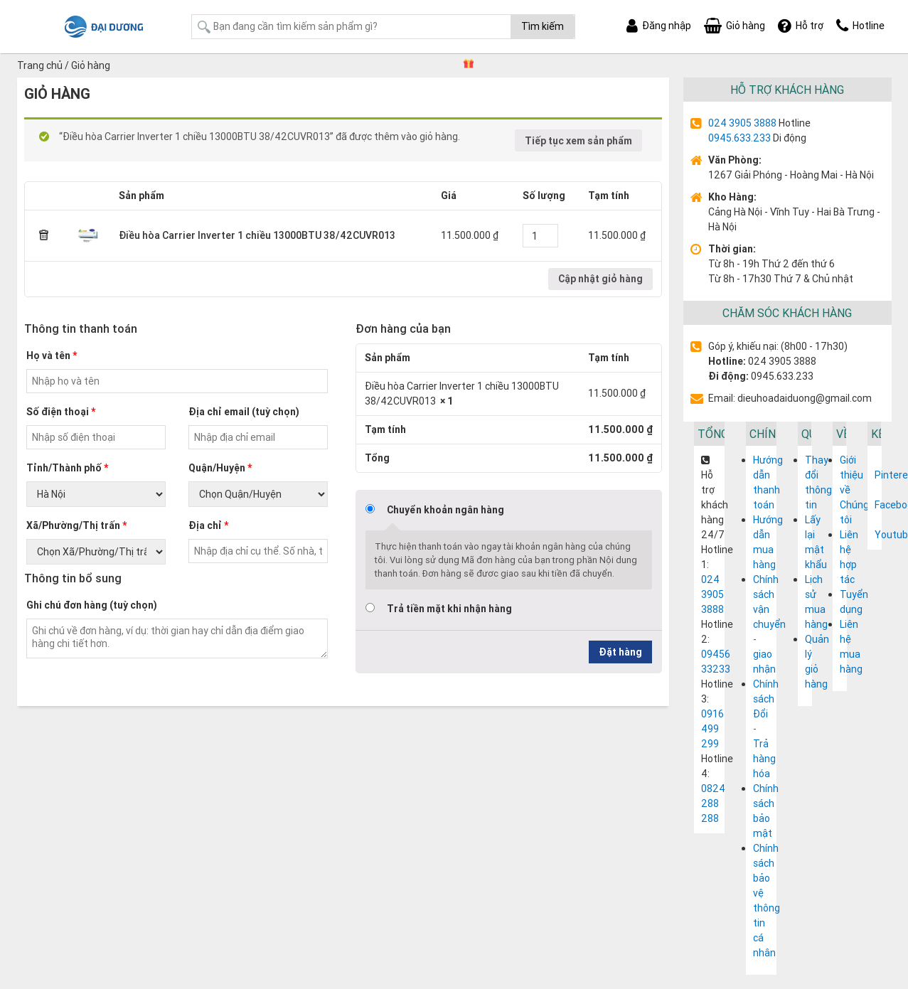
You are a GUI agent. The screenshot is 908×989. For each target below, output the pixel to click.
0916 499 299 (712, 728)
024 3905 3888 (742, 123)
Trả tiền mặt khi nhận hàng (449, 608)
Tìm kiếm (542, 26)
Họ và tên (51, 355)
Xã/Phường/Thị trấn (76, 525)
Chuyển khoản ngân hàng (445, 509)
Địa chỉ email (243, 411)
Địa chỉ (208, 525)
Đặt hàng (620, 652)
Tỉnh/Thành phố (67, 467)
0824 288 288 (713, 803)
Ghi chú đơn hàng (91, 605)
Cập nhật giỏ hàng (600, 278)
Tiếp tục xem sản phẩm (578, 140)
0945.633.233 (739, 138)
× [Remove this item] (44, 236)
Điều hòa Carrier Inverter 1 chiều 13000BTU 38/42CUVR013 (257, 235)
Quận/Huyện (220, 467)
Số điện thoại (60, 411)
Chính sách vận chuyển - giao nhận (769, 624)
